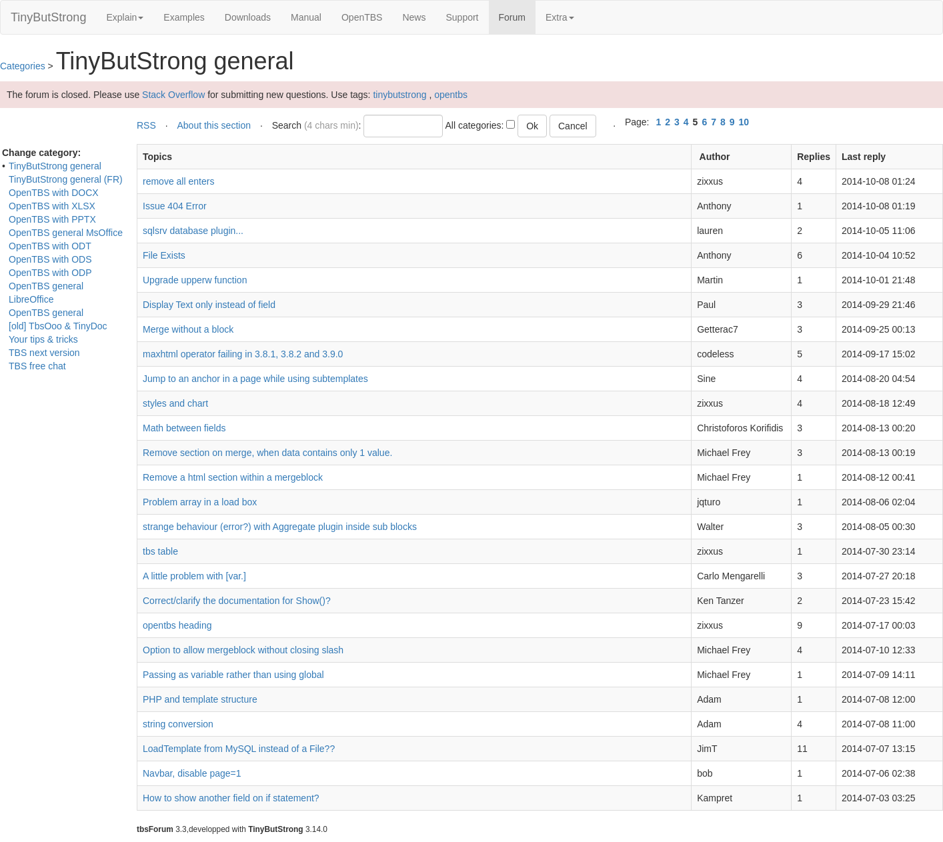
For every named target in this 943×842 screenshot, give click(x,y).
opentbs (450, 94)
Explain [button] (124, 17)
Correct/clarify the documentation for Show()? (237, 600)
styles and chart (175, 403)
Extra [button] (560, 17)
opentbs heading (177, 625)
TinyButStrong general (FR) (66, 179)
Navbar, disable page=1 (192, 773)
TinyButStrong (48, 17)
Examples (183, 17)
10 (744, 122)
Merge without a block (188, 329)
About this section (214, 125)
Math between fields (184, 428)
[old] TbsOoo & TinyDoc (58, 326)
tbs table (160, 551)
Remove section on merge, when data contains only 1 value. (267, 452)
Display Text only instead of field (209, 304)
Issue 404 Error (175, 206)
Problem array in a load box (200, 502)
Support (461, 17)
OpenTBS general (46, 312)
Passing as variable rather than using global (233, 674)
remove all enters (178, 181)
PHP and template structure (200, 699)
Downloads (248, 17)
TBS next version (44, 352)
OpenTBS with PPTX (52, 219)
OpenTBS (361, 17)
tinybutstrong (399, 94)
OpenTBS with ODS (50, 259)
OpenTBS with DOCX (54, 192)
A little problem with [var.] (194, 576)
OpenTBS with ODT (50, 246)
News (413, 17)
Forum (517, 16)
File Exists (164, 255)
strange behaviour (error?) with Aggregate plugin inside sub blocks (280, 526)
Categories (22, 66)
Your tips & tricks (43, 339)
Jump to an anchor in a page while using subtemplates (255, 378)
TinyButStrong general (55, 166)
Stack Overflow (173, 94)
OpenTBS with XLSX (52, 206)
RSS (146, 125)
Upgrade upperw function (195, 280)
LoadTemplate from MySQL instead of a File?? (239, 748)
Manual (306, 17)
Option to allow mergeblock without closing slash (243, 650)
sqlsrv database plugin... (193, 230)
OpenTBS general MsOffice (66, 232)
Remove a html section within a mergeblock (233, 477)
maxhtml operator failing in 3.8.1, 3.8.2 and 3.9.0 (243, 354)
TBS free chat (37, 366)
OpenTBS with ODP (50, 272)
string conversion (178, 724)
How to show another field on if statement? (231, 798)
